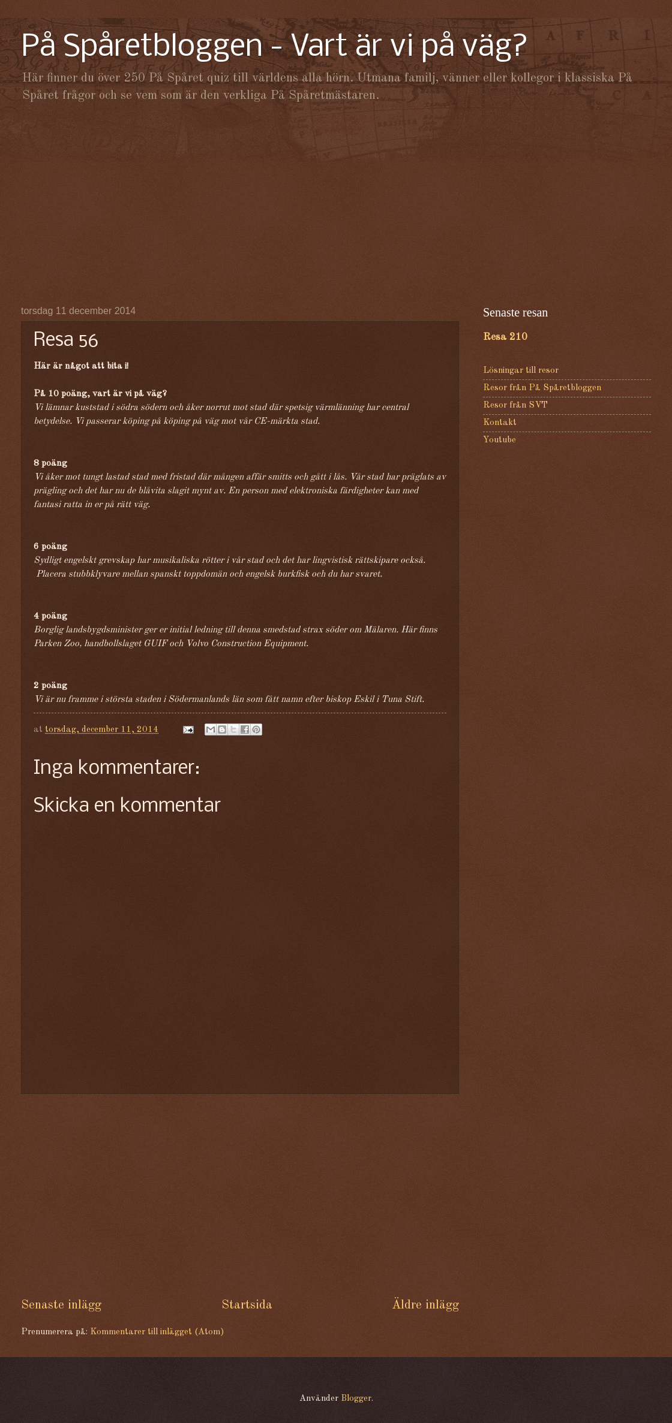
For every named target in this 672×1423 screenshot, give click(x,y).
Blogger (356, 1398)
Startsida (246, 1305)
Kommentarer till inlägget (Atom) (157, 1332)
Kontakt (500, 422)
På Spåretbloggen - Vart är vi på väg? (275, 47)
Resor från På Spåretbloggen (542, 388)
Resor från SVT (515, 405)
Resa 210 (505, 337)
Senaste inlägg (61, 1305)
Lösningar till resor (521, 370)
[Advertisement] (336, 204)
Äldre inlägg (425, 1305)
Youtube (499, 440)
